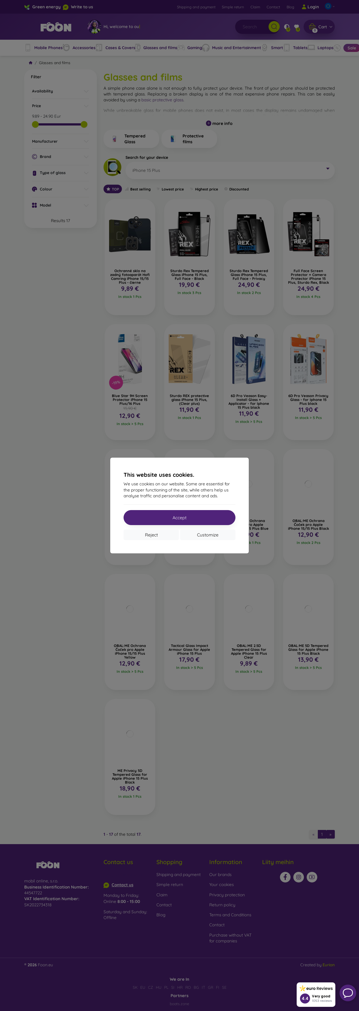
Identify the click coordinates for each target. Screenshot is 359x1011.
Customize (207, 535)
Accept (179, 517)
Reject (151, 535)
